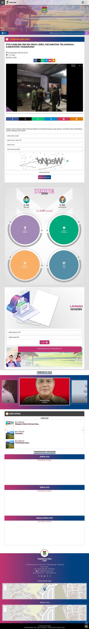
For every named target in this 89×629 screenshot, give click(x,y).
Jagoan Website (41, 627)
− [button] (5, 588)
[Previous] (79, 65)
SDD (85, 598)
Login (44, 342)
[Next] (82, 65)
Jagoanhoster (60, 627)
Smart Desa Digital (45, 626)
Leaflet (71, 598)
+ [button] (5, 585)
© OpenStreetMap (78, 598)
